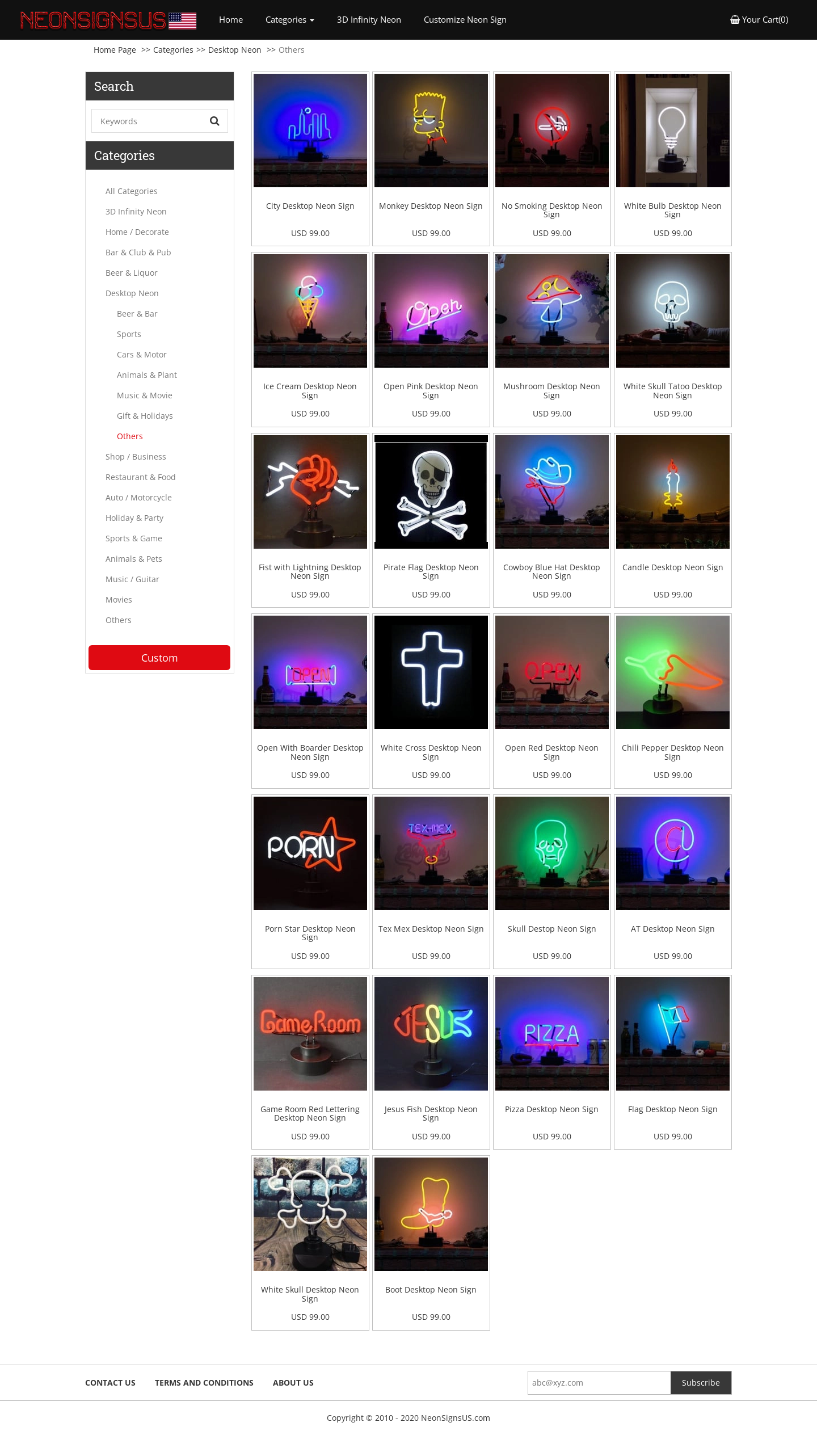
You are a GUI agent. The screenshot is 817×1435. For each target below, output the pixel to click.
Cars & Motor (142, 354)
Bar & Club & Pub (138, 252)
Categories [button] (290, 19)
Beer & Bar (137, 313)
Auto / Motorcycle (139, 497)
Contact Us (110, 1382)
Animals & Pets (134, 558)
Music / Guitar (132, 579)
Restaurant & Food (141, 477)
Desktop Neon (235, 49)
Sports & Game (134, 538)
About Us (293, 1382)
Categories (173, 49)
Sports (129, 334)
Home (236, 19)
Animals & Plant (147, 374)
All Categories (132, 191)
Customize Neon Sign (465, 19)
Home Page (115, 49)
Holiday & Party (134, 517)
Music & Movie (144, 395)
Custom (159, 657)
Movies (119, 599)
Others (130, 436)
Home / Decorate (137, 231)
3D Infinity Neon (369, 19)
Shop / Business (136, 456)
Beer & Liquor (132, 272)
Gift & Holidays (145, 415)
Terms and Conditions (204, 1382)
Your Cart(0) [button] (759, 19)
